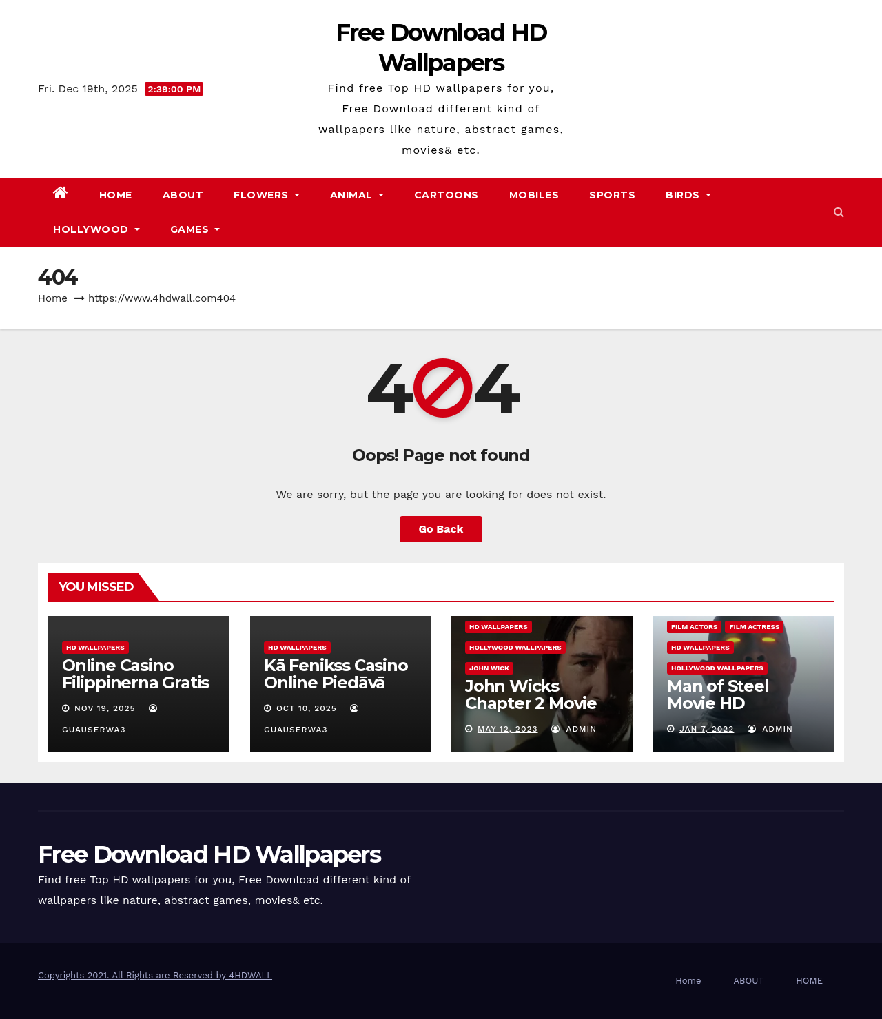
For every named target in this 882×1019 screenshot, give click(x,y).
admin (574, 729)
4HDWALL (250, 975)
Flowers (267, 195)
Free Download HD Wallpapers (209, 854)
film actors (694, 626)
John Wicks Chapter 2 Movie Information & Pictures (531, 712)
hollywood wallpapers (515, 647)
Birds (688, 195)
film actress (754, 626)
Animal (357, 195)
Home (115, 195)
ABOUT (183, 195)
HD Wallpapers (95, 647)
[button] (839, 211)
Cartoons (446, 195)
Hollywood (96, 229)
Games (195, 229)
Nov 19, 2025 (105, 708)
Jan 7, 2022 (706, 729)
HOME (809, 981)
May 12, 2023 (508, 729)
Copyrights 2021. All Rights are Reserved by (133, 975)
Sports (612, 195)
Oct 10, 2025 (306, 708)
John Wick (489, 668)
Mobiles (534, 195)
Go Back (441, 528)
